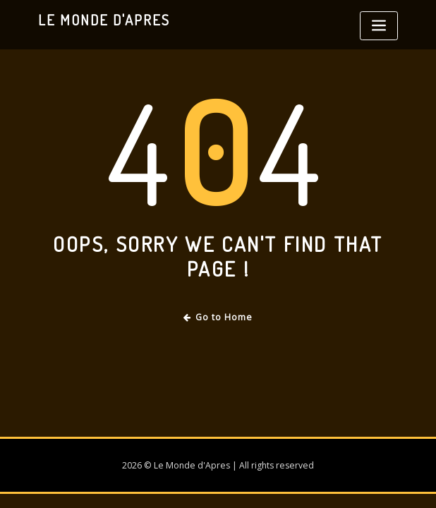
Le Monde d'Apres (104, 20)
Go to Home (218, 317)
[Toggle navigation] (379, 25)
